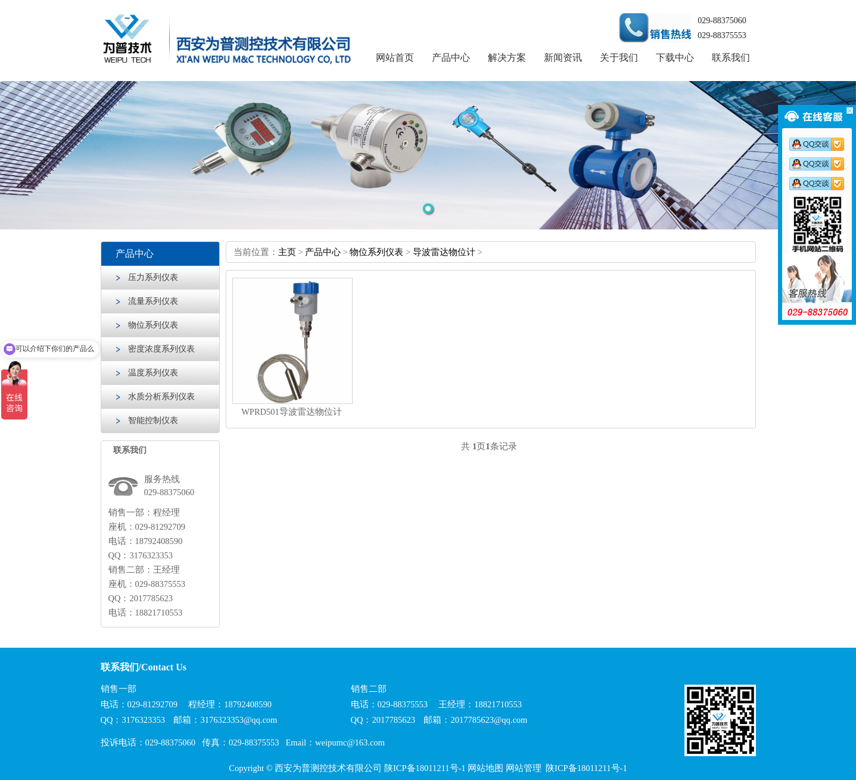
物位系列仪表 (153, 325)
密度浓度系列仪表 (161, 348)
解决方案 (507, 57)
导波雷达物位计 (444, 252)
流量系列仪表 (153, 301)
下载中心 (675, 57)
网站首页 (395, 57)
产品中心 (451, 57)
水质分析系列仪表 (161, 396)
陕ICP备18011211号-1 (425, 768)
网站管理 (523, 768)
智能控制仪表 (153, 420)
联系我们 (731, 57)
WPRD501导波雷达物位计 (291, 412)
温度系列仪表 (153, 372)
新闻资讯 (563, 57)
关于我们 (619, 57)
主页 (287, 252)
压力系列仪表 (153, 277)
